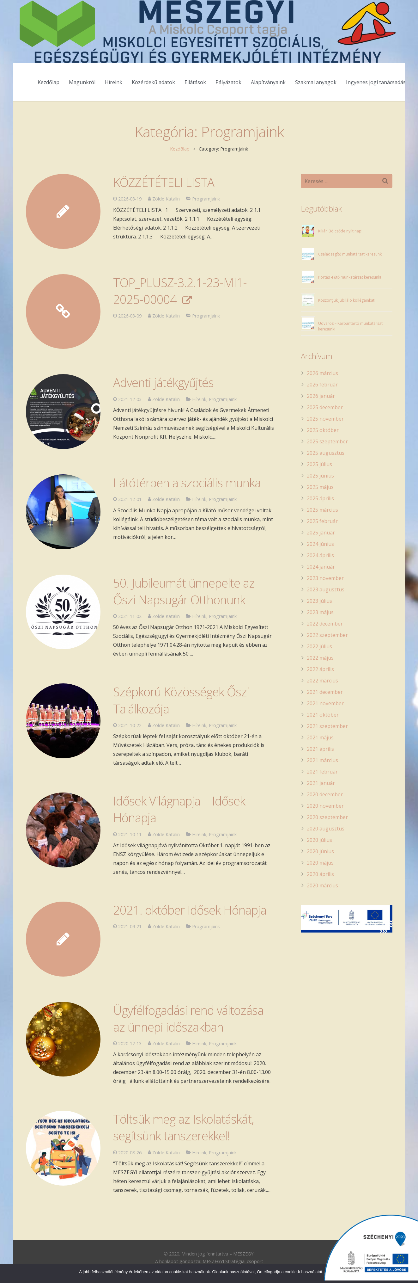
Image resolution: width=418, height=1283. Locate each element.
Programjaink (223, 1153)
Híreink (199, 1153)
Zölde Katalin (166, 1153)
